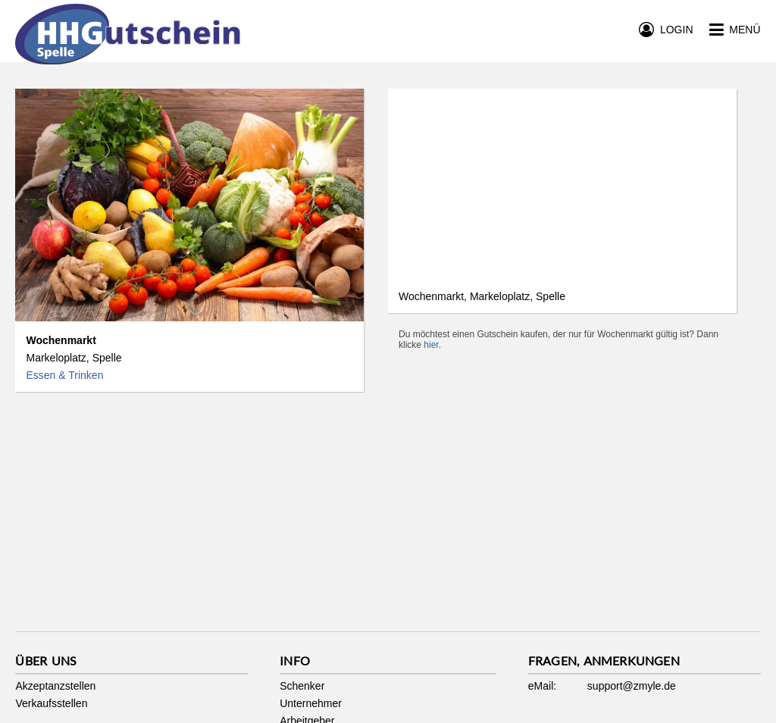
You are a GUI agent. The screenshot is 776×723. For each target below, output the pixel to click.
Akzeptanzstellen (55, 686)
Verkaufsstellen (51, 703)
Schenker (302, 686)
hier (431, 345)
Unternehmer (311, 703)
